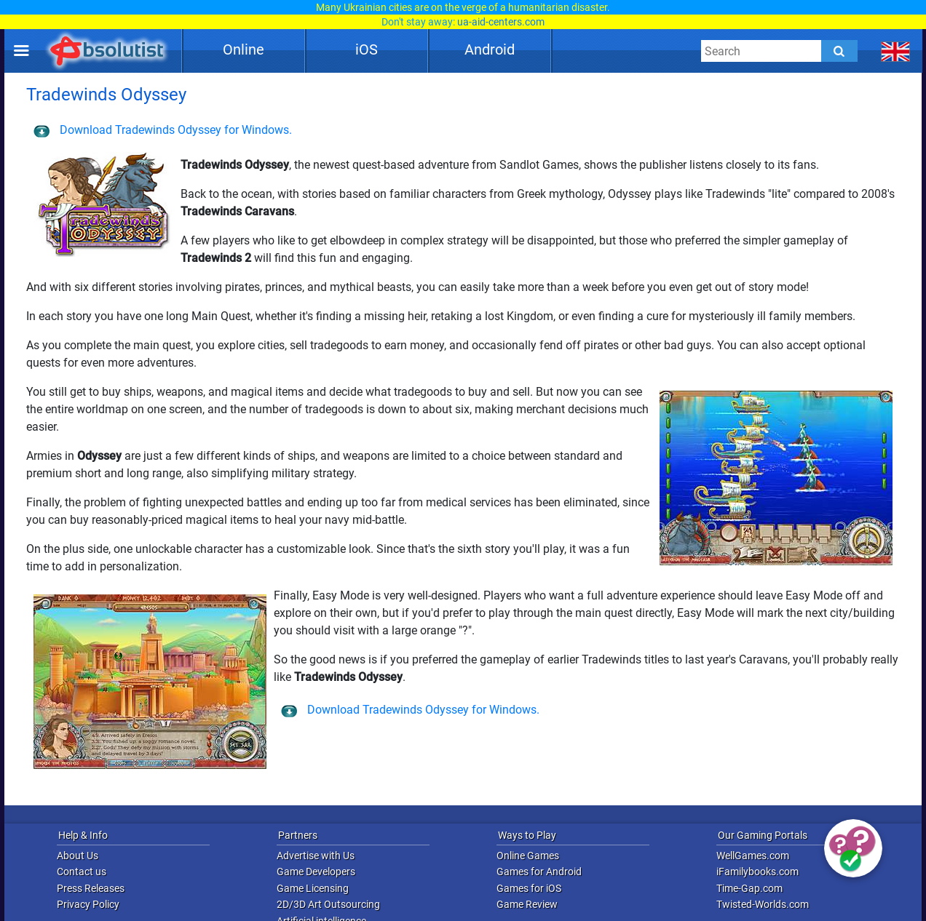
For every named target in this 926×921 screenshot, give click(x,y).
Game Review (527, 904)
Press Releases (90, 888)
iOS (366, 49)
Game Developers (316, 871)
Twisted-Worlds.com (762, 904)
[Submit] (839, 51)
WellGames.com (752, 855)
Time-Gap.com (749, 888)
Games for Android (539, 871)
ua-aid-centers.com (501, 22)
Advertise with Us (316, 855)
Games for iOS (528, 888)
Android (489, 49)
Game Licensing (313, 888)
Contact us (81, 871)
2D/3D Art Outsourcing (328, 904)
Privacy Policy (88, 904)
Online (243, 49)
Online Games (527, 855)
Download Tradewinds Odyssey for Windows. (162, 130)
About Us (77, 855)
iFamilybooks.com (757, 871)
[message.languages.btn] (895, 51)
